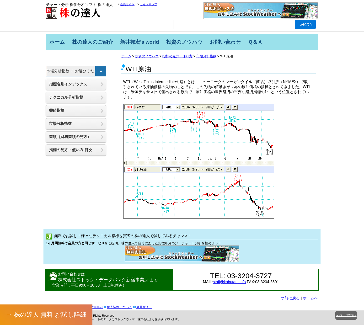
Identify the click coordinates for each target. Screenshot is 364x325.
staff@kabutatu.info (229, 282)
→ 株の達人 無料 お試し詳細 (46, 314)
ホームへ (310, 298)
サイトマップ (148, 4)
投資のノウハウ (184, 42)
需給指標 (56, 110)
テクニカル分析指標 (66, 97)
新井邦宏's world (139, 42)
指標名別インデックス (68, 84)
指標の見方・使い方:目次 (70, 150)
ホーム (57, 42)
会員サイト (127, 4)
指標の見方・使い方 (177, 56)
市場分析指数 (206, 56)
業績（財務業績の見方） (70, 137)
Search (306, 24)
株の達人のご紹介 (92, 42)
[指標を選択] (76, 71)
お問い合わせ (225, 42)
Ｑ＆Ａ (255, 42)
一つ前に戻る (288, 298)
